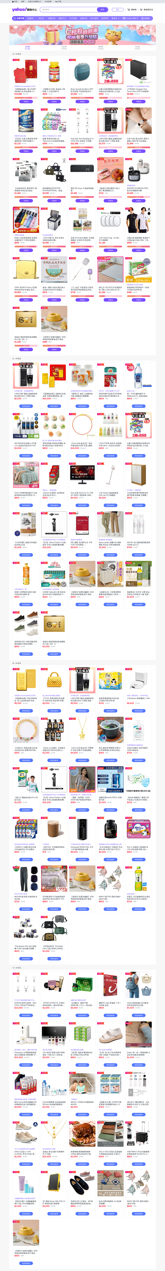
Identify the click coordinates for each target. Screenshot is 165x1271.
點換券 (30, 18)
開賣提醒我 (26, 406)
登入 (117, 10)
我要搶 (26, 101)
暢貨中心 (62, 18)
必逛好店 (83, 18)
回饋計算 (51, 18)
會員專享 (105, 18)
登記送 (41, 18)
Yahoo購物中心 (24, 9)
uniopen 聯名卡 (130, 18)
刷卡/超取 (94, 18)
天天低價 (73, 18)
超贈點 (145, 18)
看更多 (115, 18)
